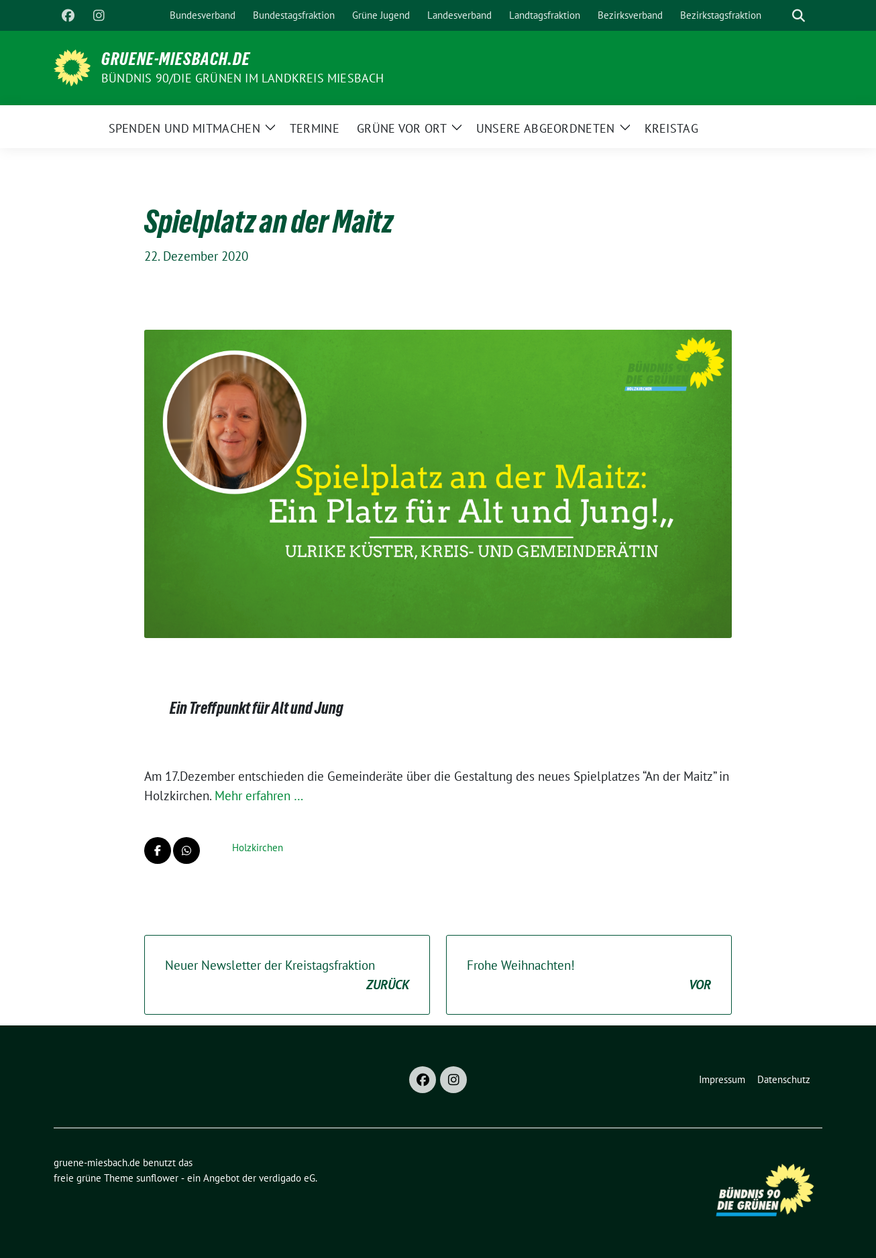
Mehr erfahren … (259, 796)
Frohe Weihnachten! (589, 975)
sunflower (157, 1178)
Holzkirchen (257, 847)
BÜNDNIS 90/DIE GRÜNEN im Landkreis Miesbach (242, 78)
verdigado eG (287, 1178)
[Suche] (779, 16)
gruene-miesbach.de (175, 59)
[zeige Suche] (798, 16)
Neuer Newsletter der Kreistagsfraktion (287, 975)
